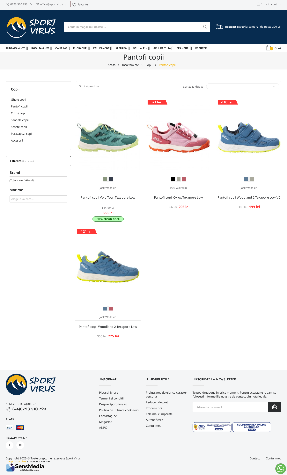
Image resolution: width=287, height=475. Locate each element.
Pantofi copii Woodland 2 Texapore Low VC (248, 197)
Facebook (9, 445)
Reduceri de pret (157, 402)
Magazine (105, 422)
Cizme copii (18, 113)
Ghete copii (18, 99)
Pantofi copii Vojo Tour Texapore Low (108, 197)
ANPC (103, 427)
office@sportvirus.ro (51, 4)
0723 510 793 (16, 4)
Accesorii (17, 140)
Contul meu (153, 426)
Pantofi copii (19, 106)
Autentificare (154, 420)
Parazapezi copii (22, 133)
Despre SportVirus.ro (113, 404)
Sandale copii (20, 120)
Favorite (80, 4)
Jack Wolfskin (23, 180)
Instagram (20, 445)
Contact (255, 458)
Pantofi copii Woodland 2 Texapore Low (108, 327)
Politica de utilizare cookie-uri (119, 410)
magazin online (16, 461)
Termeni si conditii (111, 398)
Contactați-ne (108, 416)
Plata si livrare (108, 392)
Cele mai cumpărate (159, 414)
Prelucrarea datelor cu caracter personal (166, 394)
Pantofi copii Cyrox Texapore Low (178, 197)
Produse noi (154, 408)
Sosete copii (19, 127)
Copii (15, 89)
